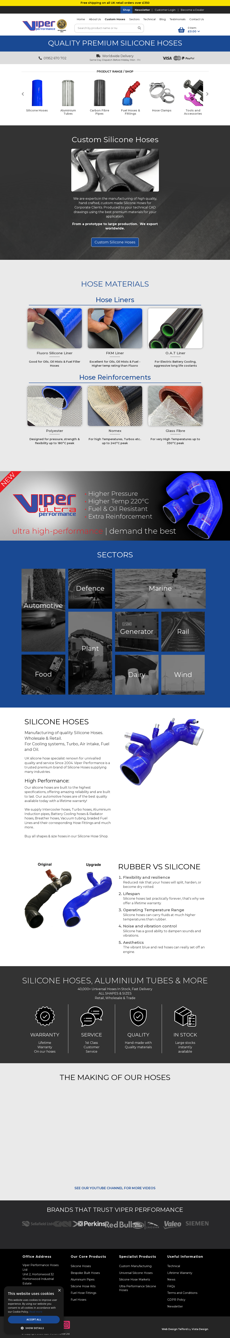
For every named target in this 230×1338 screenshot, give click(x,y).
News (171, 1279)
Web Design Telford (175, 1329)
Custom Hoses (115, 19)
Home (81, 19)
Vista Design (200, 1329)
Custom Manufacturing (135, 1266)
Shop (126, 9)
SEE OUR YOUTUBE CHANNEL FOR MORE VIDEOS (115, 1188)
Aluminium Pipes (82, 1279)
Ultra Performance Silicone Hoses (137, 1288)
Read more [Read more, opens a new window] (35, 1311)
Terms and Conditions (182, 1293)
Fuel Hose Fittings (83, 1293)
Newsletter (142, 9)
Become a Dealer (192, 9)
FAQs (171, 1286)
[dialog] (34, 1310)
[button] (34, 1328)
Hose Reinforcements (115, 377)
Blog (163, 19)
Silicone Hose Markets (134, 1279)
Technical (149, 19)
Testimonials (177, 19)
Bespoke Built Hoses (85, 1273)
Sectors (134, 19)
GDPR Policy (176, 1299)
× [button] (59, 1290)
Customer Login (165, 9)
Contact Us (196, 19)
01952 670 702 (53, 58)
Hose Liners (115, 300)
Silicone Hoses (81, 1266)
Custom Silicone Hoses (115, 139)
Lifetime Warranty (179, 1273)
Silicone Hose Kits (83, 1286)
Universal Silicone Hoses (136, 1273)
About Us (95, 19)
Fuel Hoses (78, 1299)
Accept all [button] (33, 1319)
